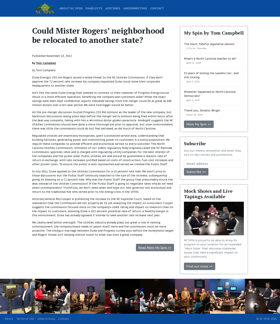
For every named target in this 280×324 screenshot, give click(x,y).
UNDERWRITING (135, 8)
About (9, 319)
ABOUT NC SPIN (70, 8)
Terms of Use (25, 319)
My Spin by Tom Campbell (214, 33)
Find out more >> (199, 266)
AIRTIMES (112, 8)
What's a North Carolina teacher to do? (210, 58)
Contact (63, 319)
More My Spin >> (198, 124)
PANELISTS (94, 8)
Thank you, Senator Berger (202, 110)
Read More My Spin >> (155, 247)
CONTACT (157, 8)
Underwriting (46, 319)
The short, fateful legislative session (209, 44)
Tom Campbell (46, 63)
